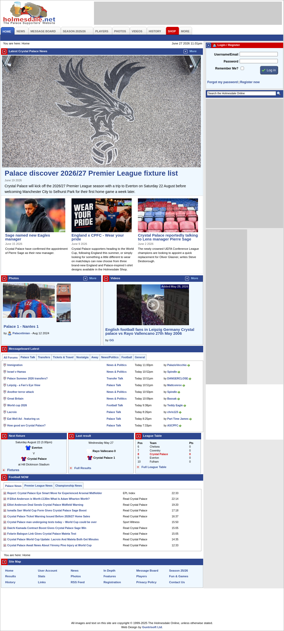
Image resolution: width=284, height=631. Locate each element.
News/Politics (110, 357)
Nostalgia (82, 357)
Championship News (68, 485)
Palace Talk (28, 357)
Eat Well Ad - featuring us (23, 418)
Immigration (14, 365)
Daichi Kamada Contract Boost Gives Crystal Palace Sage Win (46, 528)
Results (10, 576)
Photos (76, 576)
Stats (41, 576)
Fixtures (13, 470)
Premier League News (38, 485)
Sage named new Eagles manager (27, 237)
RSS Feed (78, 582)
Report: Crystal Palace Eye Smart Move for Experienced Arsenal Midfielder (54, 493)
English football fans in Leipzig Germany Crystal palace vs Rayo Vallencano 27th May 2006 (149, 331)
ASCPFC (172, 425)
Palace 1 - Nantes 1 (21, 326)
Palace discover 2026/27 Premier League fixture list (91, 173)
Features (110, 576)
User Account (47, 570)
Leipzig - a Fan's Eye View (23, 385)
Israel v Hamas (16, 371)
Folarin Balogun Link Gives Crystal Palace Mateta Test (41, 533)
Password (231, 61)
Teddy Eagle (175, 405)
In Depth (109, 570)
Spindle (172, 371)
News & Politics (117, 365)
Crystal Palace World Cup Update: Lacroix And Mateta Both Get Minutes (53, 539)
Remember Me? (226, 68)
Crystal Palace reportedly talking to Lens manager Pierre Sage (168, 237)
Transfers (44, 357)
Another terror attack (20, 392)
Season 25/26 (178, 570)
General (140, 357)
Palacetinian (21, 333)
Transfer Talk (115, 378)
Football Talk (115, 405)
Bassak (172, 398)
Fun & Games (178, 576)
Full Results (82, 468)
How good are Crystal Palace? (26, 425)
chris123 (172, 412)
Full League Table (153, 467)
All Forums (11, 357)
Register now (249, 82)
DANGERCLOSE (177, 378)
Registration (112, 582)
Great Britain (15, 398)
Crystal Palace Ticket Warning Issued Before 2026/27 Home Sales (48, 516)
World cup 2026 (17, 405)
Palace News (13, 486)
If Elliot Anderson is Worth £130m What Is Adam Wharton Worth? (48, 498)
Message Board (147, 570)
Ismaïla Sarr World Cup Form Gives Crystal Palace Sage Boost (46, 510)
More (193, 51)
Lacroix (12, 412)
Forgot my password (222, 82)
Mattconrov (174, 385)
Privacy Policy (146, 582)
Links (42, 582)
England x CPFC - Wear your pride (98, 237)
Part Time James (177, 418)
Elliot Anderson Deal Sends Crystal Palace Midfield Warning (45, 504)
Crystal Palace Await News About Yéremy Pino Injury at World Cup (49, 545)
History (10, 582)
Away (94, 357)
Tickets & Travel (63, 357)
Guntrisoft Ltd (152, 627)
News (74, 570)
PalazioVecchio (177, 365)
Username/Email (226, 54)
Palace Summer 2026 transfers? (27, 378)
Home (9, 570)
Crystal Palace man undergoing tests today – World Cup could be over (52, 522)
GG (111, 340)
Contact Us (177, 582)
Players (141, 576)
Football (126, 357)
